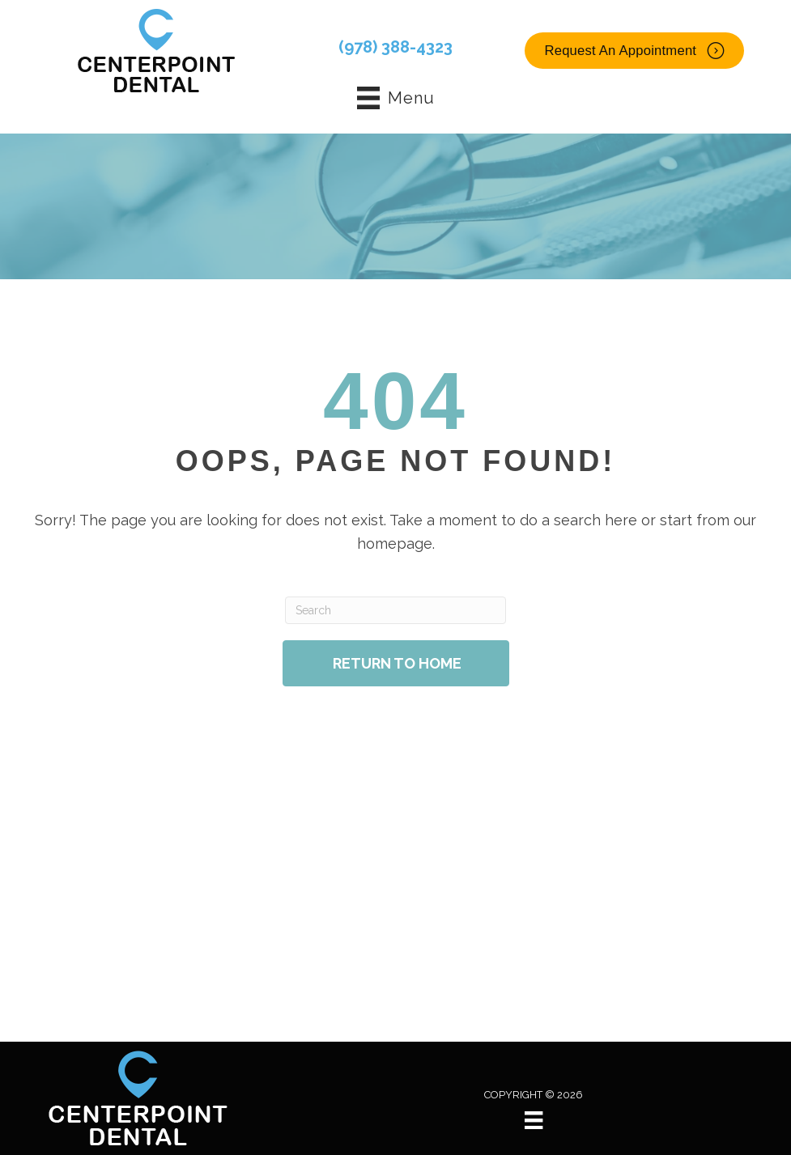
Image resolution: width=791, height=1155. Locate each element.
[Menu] (533, 1120)
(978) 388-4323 (395, 47)
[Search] (395, 610)
